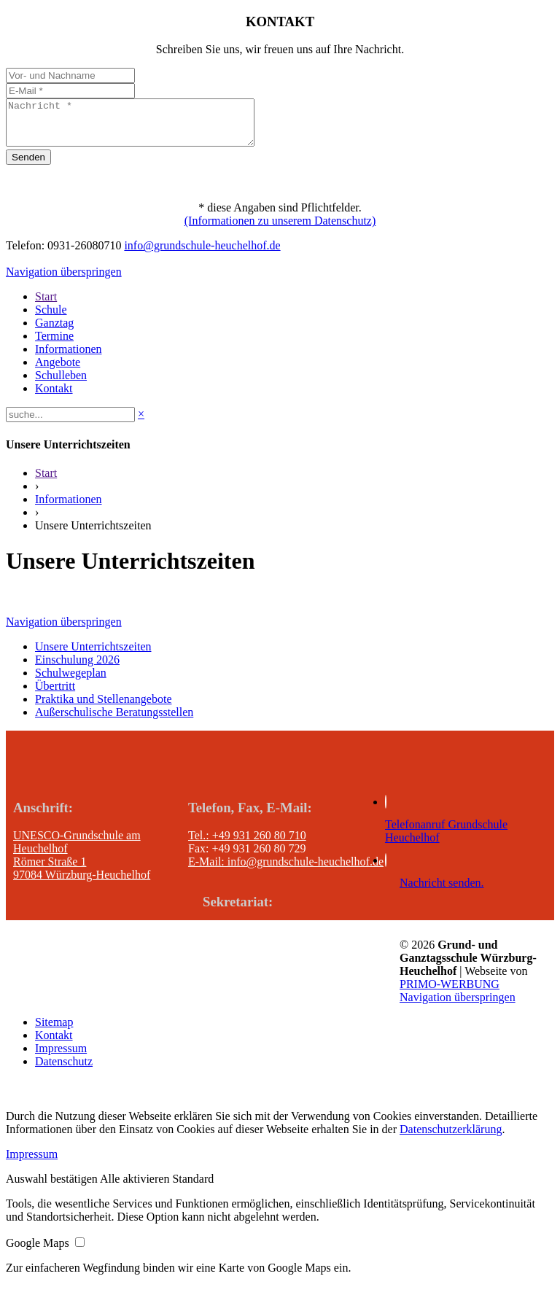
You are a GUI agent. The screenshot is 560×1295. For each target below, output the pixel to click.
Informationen (68, 508)
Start (46, 481)
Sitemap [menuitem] (54, 1030)
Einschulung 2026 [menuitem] (77, 668)
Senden (28, 165)
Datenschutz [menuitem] (64, 1070)
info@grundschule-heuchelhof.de (202, 254)
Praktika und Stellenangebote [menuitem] (103, 707)
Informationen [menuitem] (68, 357)
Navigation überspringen (64, 280)
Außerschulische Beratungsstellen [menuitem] (114, 721)
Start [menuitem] (46, 305)
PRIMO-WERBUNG (449, 993)
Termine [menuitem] (54, 344)
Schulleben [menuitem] (61, 384)
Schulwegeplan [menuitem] (70, 681)
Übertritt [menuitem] (55, 694)
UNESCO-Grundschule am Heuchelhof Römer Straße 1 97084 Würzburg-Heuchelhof (81, 864)
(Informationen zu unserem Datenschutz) (280, 229)
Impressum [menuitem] (61, 1057)
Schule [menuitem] (51, 318)
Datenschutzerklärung (451, 1138)
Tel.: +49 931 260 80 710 (247, 844)
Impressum (32, 1162)
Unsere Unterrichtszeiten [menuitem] (93, 655)
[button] (53, 1187)
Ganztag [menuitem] (54, 331)
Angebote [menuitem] (57, 371)
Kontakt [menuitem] (54, 397)
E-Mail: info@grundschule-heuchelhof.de (286, 870)
